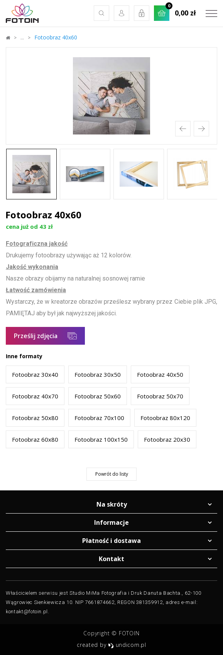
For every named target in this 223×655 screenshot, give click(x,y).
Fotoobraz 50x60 (97, 396)
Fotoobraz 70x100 (99, 418)
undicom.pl (127, 644)
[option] (111, 96)
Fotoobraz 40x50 (160, 374)
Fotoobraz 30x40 (35, 374)
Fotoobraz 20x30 (167, 439)
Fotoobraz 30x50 (97, 374)
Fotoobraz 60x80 (35, 439)
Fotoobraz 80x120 (165, 418)
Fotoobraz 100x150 (101, 439)
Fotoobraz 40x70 (35, 396)
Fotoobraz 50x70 (160, 396)
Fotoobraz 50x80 (35, 418)
